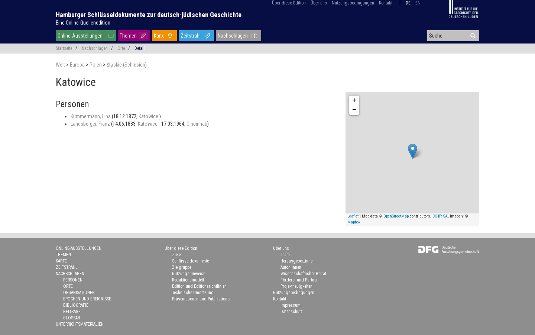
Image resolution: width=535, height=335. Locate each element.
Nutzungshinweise (188, 273)
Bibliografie (75, 305)
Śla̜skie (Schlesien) (127, 65)
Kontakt (385, 3)
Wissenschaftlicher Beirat (303, 273)
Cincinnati (197, 124)
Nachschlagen (233, 36)
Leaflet (353, 216)
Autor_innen (291, 267)
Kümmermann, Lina (91, 116)
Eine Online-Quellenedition (83, 23)
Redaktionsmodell (188, 280)
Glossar (71, 317)
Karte (159, 36)
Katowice (149, 116)
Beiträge (72, 311)
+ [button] (354, 100)
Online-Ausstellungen (80, 36)
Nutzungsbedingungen (353, 3)
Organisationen (79, 292)
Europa (78, 65)
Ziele (176, 254)
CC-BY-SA (440, 216)
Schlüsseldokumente (190, 261)
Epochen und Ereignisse (87, 299)
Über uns (319, 3)
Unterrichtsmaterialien (80, 324)
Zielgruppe (181, 267)
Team (285, 254)
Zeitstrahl (191, 36)
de (408, 3)
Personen (72, 280)
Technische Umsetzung (193, 292)
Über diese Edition (289, 3)
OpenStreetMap (396, 216)
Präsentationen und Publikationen (201, 299)
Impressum (291, 305)
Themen (128, 36)
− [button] (354, 110)
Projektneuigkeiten (296, 286)
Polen (96, 65)
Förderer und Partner (299, 280)
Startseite (64, 48)
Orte (121, 48)
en (418, 3)
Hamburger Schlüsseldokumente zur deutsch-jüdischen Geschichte (148, 15)
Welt (61, 65)
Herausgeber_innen (298, 261)
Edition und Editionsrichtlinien (199, 286)
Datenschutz (292, 311)
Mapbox (353, 222)
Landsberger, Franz (91, 124)
